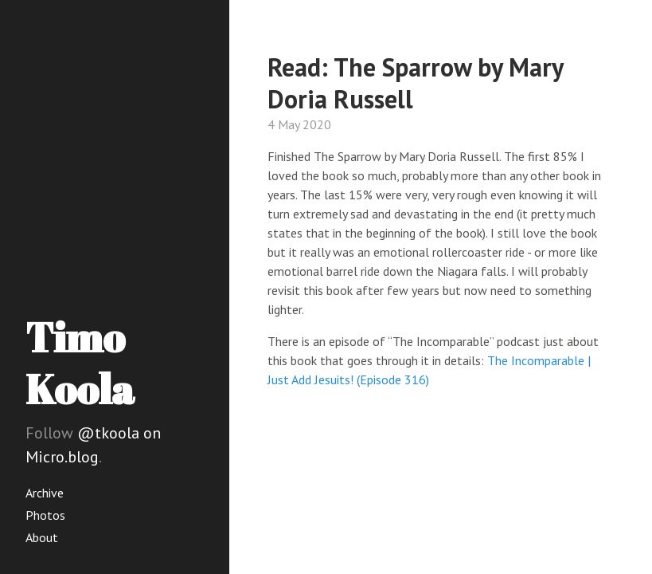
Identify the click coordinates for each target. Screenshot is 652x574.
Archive (44, 493)
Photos (45, 515)
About (41, 537)
